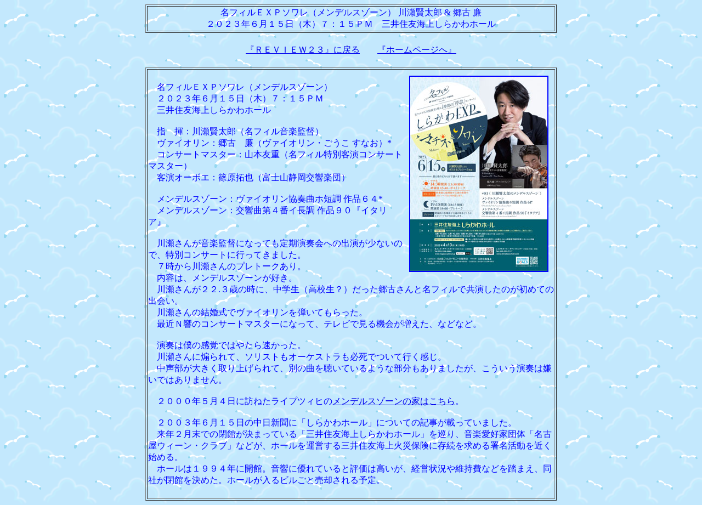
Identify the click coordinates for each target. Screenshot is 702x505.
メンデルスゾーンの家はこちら (393, 401)
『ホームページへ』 (416, 49)
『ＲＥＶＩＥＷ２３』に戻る (303, 49)
